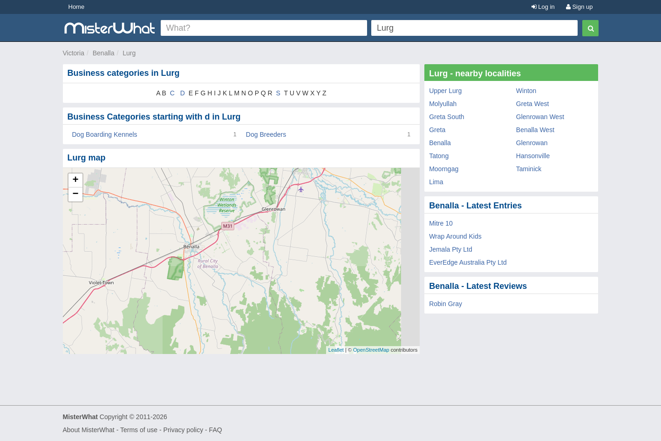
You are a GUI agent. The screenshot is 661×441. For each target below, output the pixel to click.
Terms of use (138, 430)
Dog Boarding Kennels (104, 134)
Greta (437, 130)
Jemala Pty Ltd (450, 249)
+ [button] (75, 180)
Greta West (532, 103)
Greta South (446, 116)
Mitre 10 (441, 223)
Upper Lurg (445, 90)
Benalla (104, 53)
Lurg (129, 53)
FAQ (215, 430)
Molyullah (443, 103)
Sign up (579, 6)
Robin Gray (445, 303)
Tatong (439, 156)
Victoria (73, 53)
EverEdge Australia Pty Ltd (468, 262)
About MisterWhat (89, 430)
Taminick (528, 169)
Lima (436, 182)
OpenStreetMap (371, 350)
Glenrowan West (540, 116)
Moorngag (443, 169)
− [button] (75, 194)
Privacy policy (184, 430)
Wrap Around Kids (455, 236)
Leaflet (336, 350)
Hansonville (533, 156)
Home (76, 6)
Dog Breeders (266, 134)
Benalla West (535, 130)
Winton (526, 90)
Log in (543, 6)
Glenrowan (532, 143)
